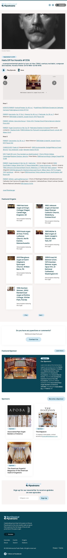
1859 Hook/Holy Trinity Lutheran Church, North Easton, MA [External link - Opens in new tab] (43, 172)
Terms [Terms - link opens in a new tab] (61, 548)
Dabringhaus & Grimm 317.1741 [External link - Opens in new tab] (19, 110)
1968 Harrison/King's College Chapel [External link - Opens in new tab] (49, 156)
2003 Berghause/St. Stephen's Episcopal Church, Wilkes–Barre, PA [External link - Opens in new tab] (31, 170)
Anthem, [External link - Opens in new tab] (11, 121)
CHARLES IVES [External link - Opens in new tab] (7, 147)
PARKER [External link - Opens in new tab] (5, 114)
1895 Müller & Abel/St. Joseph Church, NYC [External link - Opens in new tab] (23, 117)
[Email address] (28, 498)
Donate (60, 5)
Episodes (7, 540)
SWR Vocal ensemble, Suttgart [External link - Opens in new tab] (41, 147)
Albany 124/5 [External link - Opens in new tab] (7, 132)
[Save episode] (21, 70)
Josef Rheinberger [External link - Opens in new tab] (9, 190)
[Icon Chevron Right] (54, 83)
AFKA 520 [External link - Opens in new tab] (44, 168)
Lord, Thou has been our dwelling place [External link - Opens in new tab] (25, 154)
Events (15, 540)
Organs (24, 540)
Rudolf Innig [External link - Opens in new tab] (38, 108)
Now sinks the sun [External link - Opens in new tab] (20, 121)
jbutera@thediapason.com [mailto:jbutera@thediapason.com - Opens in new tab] (49, 436)
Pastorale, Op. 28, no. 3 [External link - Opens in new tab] (46, 114)
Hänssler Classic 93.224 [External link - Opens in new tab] (31, 150)
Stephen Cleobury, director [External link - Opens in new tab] (19, 156)
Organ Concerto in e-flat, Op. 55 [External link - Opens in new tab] (19, 128)
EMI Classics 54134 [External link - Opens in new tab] (27, 183)
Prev (26, 315)
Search (15, 543)
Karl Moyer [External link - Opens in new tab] (10, 172)
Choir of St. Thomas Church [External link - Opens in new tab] (35, 121)
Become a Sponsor (56, 399)
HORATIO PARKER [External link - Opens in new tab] (8, 108)
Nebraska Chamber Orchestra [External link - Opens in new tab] (40, 128)
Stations (24, 543)
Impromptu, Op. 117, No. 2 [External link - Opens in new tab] (16, 114)
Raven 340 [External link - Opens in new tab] (40, 117)
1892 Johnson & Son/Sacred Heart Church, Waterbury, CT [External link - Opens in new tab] (22, 168)
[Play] (9, 70)
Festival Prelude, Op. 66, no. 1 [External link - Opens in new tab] (24, 108)
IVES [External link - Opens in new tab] (4, 154)
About (6, 543)
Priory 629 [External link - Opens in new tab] (6, 123)
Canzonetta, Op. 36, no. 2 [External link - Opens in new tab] (17, 141)
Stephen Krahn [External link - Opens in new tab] (15, 130)
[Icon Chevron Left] (5, 83)
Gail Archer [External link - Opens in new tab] (32, 163)
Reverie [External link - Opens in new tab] (27, 114)
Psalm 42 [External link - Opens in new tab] (15, 147)
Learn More (59, 351)
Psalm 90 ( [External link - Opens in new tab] (9, 154)
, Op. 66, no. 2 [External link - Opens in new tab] (34, 114)
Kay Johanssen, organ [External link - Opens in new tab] (16, 150)
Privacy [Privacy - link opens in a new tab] (55, 548)
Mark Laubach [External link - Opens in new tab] (52, 168)
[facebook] (12, 554)
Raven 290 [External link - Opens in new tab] (6, 175)
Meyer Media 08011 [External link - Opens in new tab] (33, 165)
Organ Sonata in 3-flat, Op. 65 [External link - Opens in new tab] (18, 163)
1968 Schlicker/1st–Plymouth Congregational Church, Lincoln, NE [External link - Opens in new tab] (41, 130)
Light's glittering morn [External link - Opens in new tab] (21, 179)
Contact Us (33, 339)
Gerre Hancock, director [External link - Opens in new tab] (52, 121)
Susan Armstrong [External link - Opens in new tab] (45, 165)
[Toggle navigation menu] (49, 5)
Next (41, 315)
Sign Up (44, 498)
